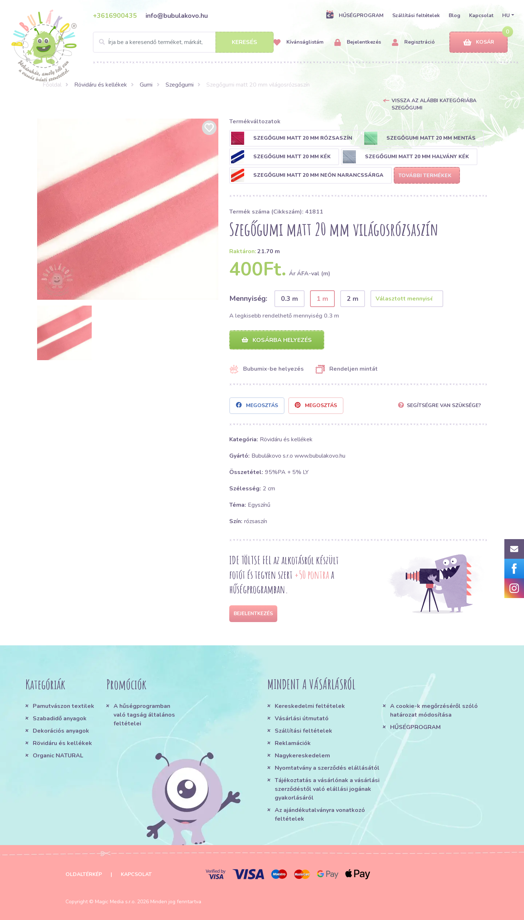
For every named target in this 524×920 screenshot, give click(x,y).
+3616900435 (115, 15)
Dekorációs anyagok (61, 731)
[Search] (183, 42)
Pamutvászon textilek (63, 706)
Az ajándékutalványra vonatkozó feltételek (320, 814)
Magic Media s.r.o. (115, 901)
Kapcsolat (481, 15)
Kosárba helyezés (277, 340)
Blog (454, 15)
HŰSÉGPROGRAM (355, 15)
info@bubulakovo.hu (177, 15)
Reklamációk (293, 743)
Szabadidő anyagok (60, 718)
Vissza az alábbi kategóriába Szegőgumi (434, 104)
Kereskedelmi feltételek (310, 706)
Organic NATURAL (58, 756)
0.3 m (289, 298)
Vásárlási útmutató (302, 718)
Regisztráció (413, 42)
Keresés (244, 42)
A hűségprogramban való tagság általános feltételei (144, 715)
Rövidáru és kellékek (100, 85)
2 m (352, 298)
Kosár (478, 42)
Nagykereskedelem (302, 756)
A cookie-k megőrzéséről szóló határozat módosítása (434, 710)
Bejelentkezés (357, 42)
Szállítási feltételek (416, 15)
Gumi (146, 85)
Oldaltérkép (84, 874)
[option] (127, 209)
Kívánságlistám (298, 42)
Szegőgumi (180, 85)
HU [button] (506, 15)
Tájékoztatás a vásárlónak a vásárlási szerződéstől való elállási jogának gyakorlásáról (327, 789)
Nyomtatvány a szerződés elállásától (327, 768)
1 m (322, 298)
